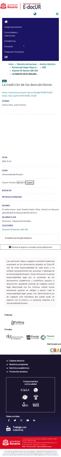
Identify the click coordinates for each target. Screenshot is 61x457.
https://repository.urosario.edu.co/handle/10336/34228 (27, 92)
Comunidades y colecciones (11, 34)
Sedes (23, 446)
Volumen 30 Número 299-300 (25, 70)
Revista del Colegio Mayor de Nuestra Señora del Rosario (25, 67)
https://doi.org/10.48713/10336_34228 (19, 95)
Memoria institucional (26, 64)
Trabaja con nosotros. (16, 428)
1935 (44, 67)
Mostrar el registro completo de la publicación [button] (30, 247)
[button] (35, 14)
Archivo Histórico (47, 64)
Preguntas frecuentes (14, 51)
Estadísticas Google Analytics (18, 238)
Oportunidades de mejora (44, 446)
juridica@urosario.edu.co (50, 453)
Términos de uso (31, 446)
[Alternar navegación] (57, 14)
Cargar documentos (13, 27)
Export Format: (9, 182)
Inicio (11, 64)
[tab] (30, 237)
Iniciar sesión (44, 14)
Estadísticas (10, 41)
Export (30, 182)
